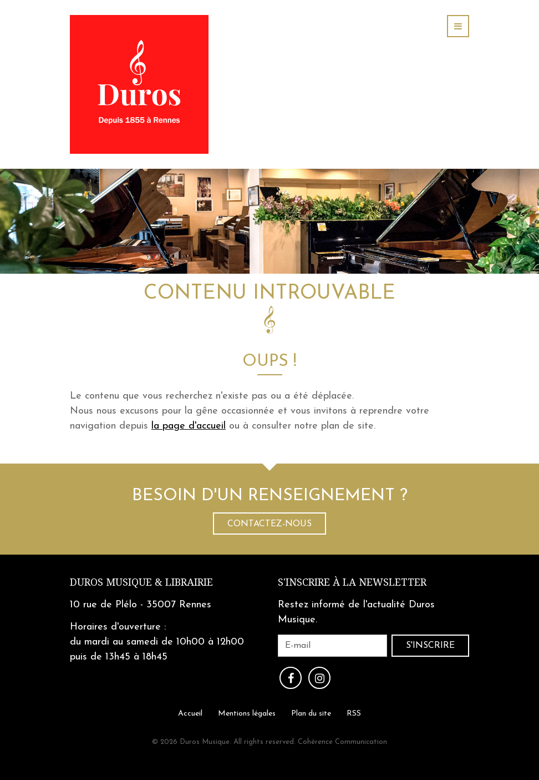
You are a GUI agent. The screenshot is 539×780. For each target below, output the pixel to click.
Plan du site (311, 713)
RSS (354, 713)
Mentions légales (247, 713)
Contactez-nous (269, 524)
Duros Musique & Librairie (141, 582)
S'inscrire (430, 645)
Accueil (190, 713)
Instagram (319, 678)
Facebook (290, 678)
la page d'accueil (188, 426)
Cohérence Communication (342, 742)
